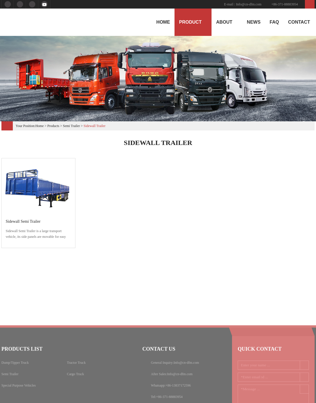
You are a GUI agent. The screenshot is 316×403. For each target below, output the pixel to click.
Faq (274, 22)
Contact (299, 22)
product (193, 22)
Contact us (158, 362)
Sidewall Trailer (94, 126)
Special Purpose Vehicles (18, 399)
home (163, 22)
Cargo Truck (75, 387)
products (53, 126)
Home (39, 126)
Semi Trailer (71, 126)
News (253, 22)
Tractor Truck (76, 376)
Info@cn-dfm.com (248, 4)
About (227, 22)
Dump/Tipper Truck (15, 376)
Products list (22, 362)
